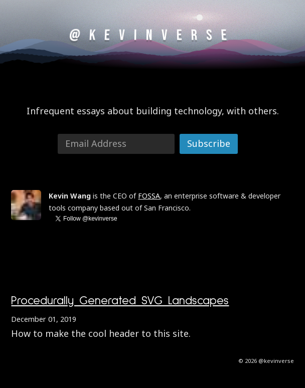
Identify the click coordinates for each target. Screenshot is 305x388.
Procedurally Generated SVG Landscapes (120, 301)
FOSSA (149, 196)
